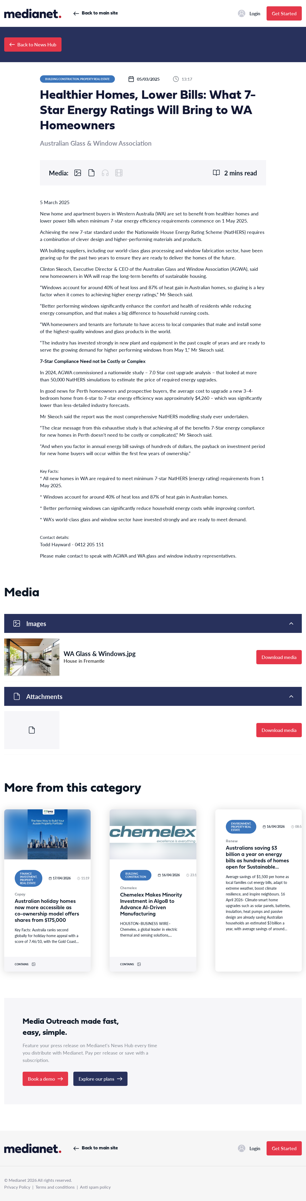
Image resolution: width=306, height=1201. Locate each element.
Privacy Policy (17, 1187)
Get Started (284, 13)
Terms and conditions (55, 1187)
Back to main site (95, 13)
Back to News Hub (32, 44)
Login (249, 13)
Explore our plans (100, 1078)
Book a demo (45, 1078)
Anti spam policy (95, 1187)
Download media (279, 657)
